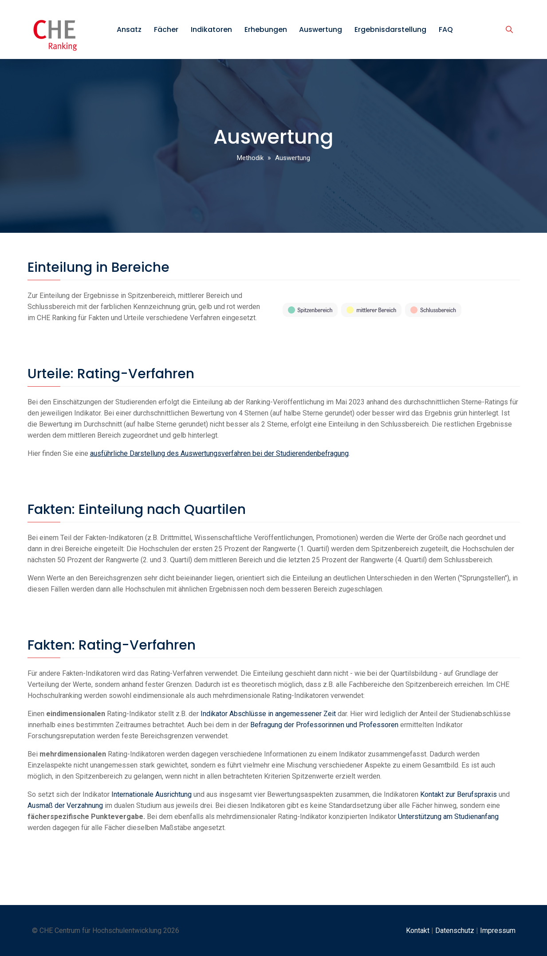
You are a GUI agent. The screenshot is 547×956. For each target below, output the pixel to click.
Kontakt (417, 930)
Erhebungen (265, 29)
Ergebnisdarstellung (390, 29)
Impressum (498, 930)
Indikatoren (211, 29)
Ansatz (129, 29)
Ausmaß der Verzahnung (65, 805)
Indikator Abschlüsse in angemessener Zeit (268, 713)
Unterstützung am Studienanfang (448, 816)
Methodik (250, 158)
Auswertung (320, 29)
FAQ (446, 29)
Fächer (166, 29)
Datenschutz (454, 930)
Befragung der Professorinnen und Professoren (324, 725)
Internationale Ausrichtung (151, 794)
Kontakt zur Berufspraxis (458, 794)
